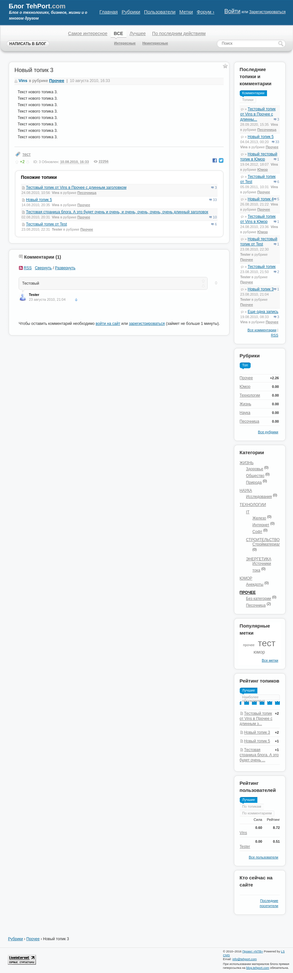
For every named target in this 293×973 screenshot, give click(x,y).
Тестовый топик (262, 266)
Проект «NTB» (252, 951)
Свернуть (43, 268)
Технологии (250, 395)
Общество (255, 475)
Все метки (270, 660)
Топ (245, 365)
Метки (186, 11)
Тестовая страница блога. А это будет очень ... (259, 755)
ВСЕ (118, 33)
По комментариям (257, 813)
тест (26, 154)
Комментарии (253, 93)
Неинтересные (155, 43)
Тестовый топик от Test (46, 224)
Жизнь (245, 404)
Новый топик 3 (261, 289)
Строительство (263, 539)
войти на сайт (108, 323)
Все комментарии (261, 330)
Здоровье (254, 469)
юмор (259, 652)
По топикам (251, 806)
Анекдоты (254, 584)
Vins (23, 80)
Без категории (258, 598)
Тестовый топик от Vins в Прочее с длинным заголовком (76, 187)
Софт (257, 531)
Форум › (205, 11)
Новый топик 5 (39, 199)
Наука (245, 412)
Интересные (125, 43)
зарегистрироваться (147, 323)
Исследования (259, 496)
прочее (248, 645)
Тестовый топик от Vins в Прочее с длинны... (258, 114)
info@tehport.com (244, 959)
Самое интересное (88, 33)
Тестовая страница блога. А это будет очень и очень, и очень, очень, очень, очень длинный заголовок (117, 212)
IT (248, 512)
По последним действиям (179, 33)
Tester (57, 229)
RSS (28, 268)
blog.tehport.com (257, 967)
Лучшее (138, 33)
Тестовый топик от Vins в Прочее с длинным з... (256, 718)
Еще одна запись (263, 311)
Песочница (86, 193)
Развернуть (65, 268)
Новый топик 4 (261, 199)
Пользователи (160, 11)
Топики (248, 100)
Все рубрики (268, 432)
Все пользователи (263, 857)
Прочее (83, 205)
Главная (108, 11)
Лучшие (248, 690)
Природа (254, 482)
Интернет (261, 525)
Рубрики (131, 11)
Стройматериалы (268, 544)
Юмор (262, 169)
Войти (232, 11)
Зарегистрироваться (267, 12)
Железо (259, 518)
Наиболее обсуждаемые (253, 698)
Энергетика (258, 559)
